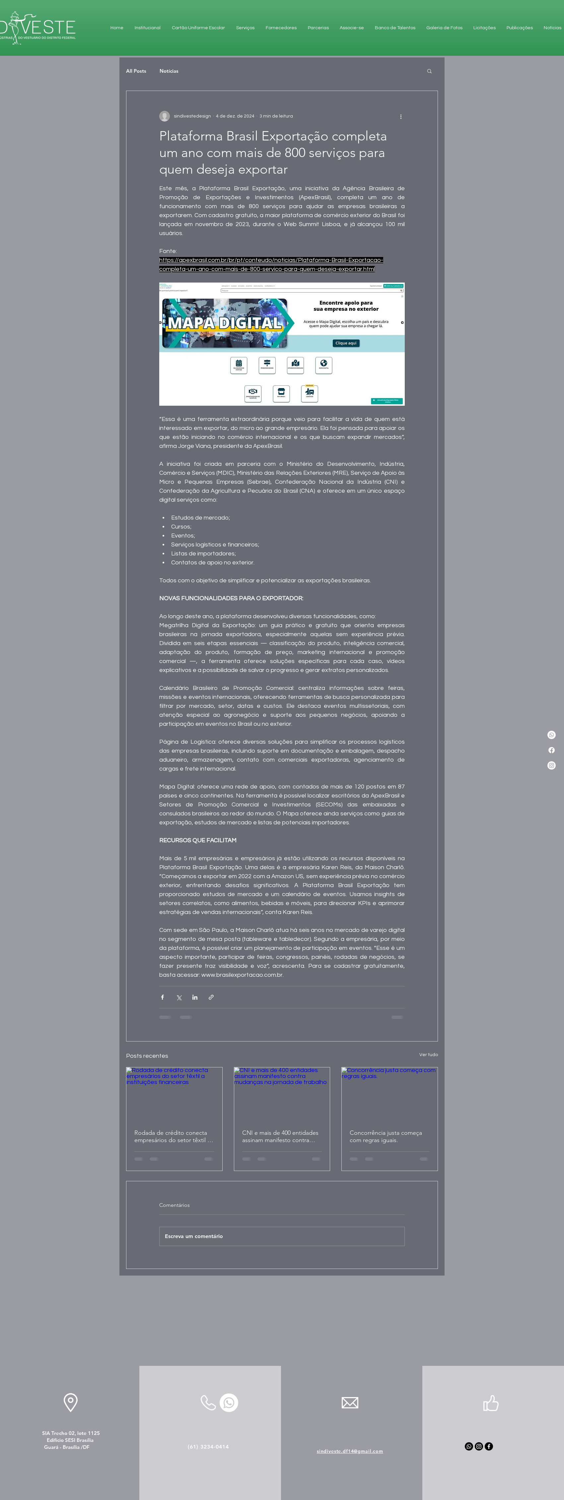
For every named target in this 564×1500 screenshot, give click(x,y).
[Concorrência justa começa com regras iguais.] (390, 1094)
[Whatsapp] (469, 1446)
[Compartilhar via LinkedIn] (195, 997)
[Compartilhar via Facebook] (162, 997)
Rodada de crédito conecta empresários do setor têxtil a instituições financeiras (172, 1136)
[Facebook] (551, 750)
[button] (429, 70)
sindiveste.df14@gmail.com (350, 1451)
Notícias (169, 71)
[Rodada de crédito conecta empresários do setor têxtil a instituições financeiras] (174, 1094)
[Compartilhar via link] (211, 997)
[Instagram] (551, 765)
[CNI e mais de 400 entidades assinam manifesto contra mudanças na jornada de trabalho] (282, 1094)
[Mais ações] (401, 116)
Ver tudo (428, 1054)
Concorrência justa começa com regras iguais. (386, 1136)
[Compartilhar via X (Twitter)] (179, 997)
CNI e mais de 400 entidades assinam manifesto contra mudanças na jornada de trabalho (280, 1136)
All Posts (136, 71)
